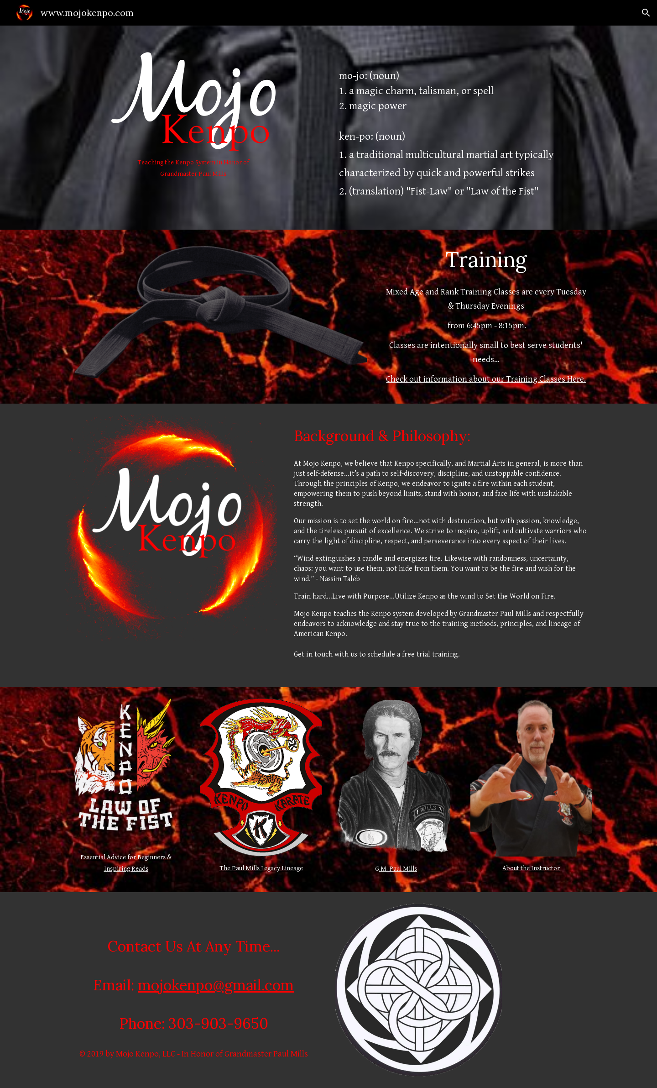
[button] (646, 13)
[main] (193, 168)
